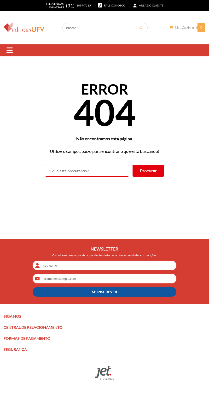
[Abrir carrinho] (185, 27)
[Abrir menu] (10, 50)
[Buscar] (141, 27)
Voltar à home (105, 190)
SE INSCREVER (104, 291)
